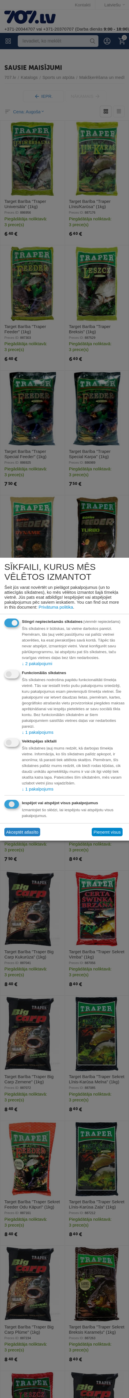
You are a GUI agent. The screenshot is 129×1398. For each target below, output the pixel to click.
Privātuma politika (56, 607)
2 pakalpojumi (37, 663)
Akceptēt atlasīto (22, 832)
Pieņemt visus (107, 832)
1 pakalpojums (37, 732)
